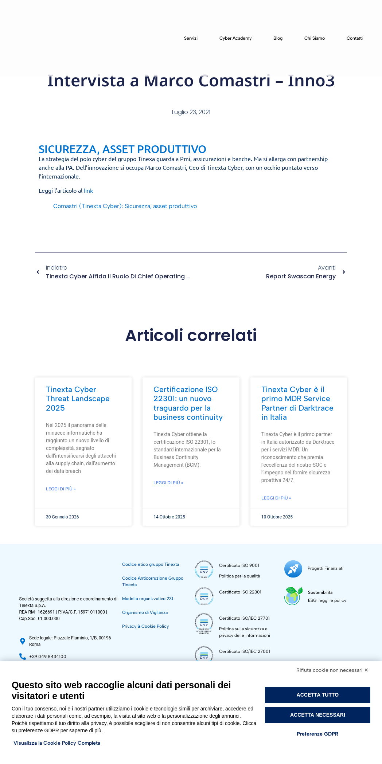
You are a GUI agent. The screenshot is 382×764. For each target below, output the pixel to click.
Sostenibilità (318, 589)
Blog (277, 38)
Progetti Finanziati (323, 567)
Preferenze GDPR (317, 734)
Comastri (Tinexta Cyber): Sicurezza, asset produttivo (125, 206)
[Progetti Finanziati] (292, 568)
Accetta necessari (317, 715)
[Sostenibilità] (292, 593)
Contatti (355, 38)
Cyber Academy (235, 38)
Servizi (191, 38)
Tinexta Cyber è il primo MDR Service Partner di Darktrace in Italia (297, 403)
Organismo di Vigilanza (145, 612)
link (88, 190)
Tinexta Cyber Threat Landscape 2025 (78, 398)
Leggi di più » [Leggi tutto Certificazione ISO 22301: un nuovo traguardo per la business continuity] (168, 483)
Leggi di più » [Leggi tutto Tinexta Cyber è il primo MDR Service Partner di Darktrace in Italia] (276, 498)
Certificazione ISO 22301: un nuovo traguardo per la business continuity (188, 403)
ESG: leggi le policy (325, 597)
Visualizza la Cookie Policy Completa (56, 743)
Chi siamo (314, 38)
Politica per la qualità (239, 576)
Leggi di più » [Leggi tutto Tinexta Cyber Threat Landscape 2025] (61, 489)
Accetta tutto (318, 695)
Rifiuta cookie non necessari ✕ (332, 670)
